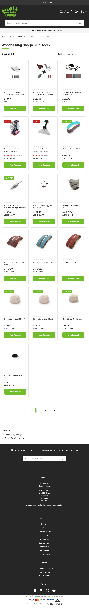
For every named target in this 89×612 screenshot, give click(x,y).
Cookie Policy (44, 576)
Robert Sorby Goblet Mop (72, 319)
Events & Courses (44, 554)
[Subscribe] (62, 458)
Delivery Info (47, 2)
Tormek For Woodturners (14, 438)
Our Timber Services (44, 532)
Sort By (60, 54)
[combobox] (44, 23)
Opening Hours (44, 543)
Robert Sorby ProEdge (13, 435)
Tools (12, 36)
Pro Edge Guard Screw (13, 376)
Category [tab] (6, 430)
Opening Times (64, 12)
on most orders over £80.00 (44, 31)
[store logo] (29, 11)
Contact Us (44, 539)
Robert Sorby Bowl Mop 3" (43, 319)
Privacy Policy (44, 572)
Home (4, 36)
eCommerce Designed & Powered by (37, 604)
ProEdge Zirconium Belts (43, 262)
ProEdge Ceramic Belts (71, 262)
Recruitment (44, 550)
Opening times (44, 486)
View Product (15, 108)
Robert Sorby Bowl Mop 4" (14, 319)
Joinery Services (44, 547)
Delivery (44, 524)
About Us (44, 535)
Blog (44, 528)
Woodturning (22, 36)
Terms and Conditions (44, 568)
